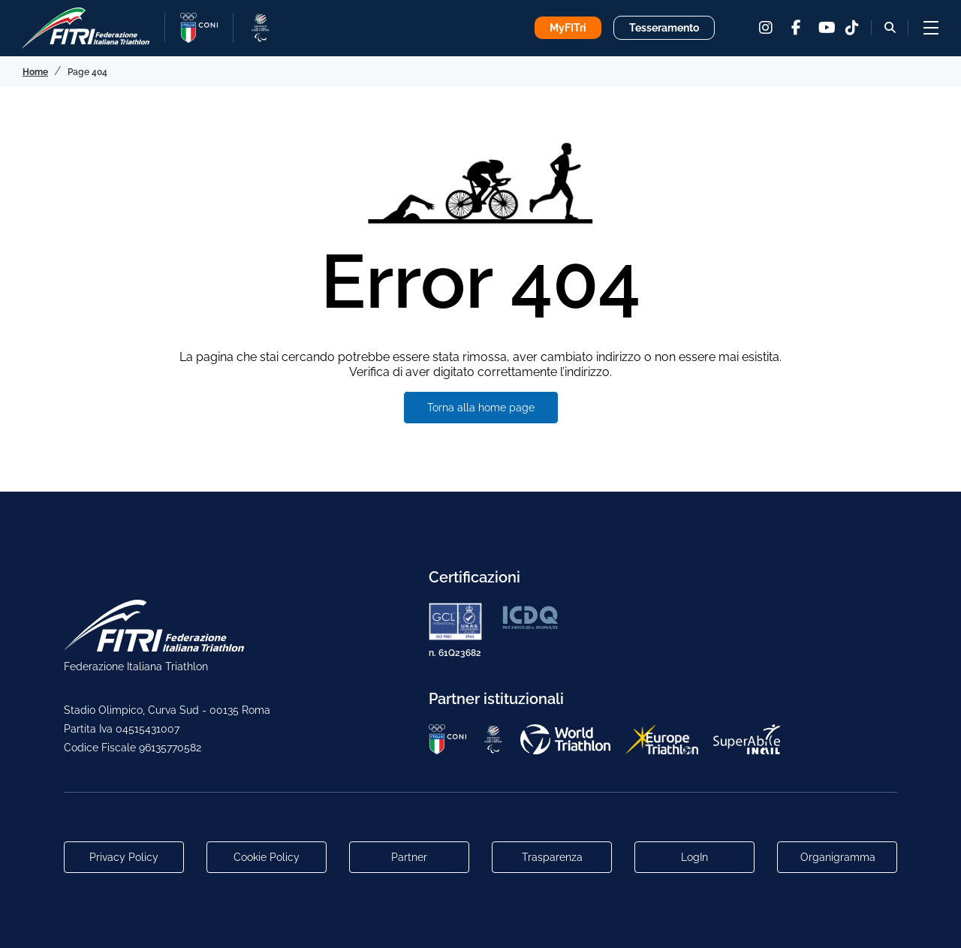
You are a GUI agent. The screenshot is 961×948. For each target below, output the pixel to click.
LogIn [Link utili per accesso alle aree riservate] (694, 857)
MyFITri (568, 28)
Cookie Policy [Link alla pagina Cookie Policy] (266, 857)
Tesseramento (664, 28)
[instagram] (765, 27)
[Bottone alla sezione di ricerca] (890, 27)
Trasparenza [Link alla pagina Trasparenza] (552, 857)
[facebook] (795, 27)
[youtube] (825, 27)
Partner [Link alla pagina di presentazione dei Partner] (409, 857)
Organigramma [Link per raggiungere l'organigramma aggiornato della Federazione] (837, 857)
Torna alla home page (481, 408)
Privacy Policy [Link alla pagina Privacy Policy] (123, 857)
